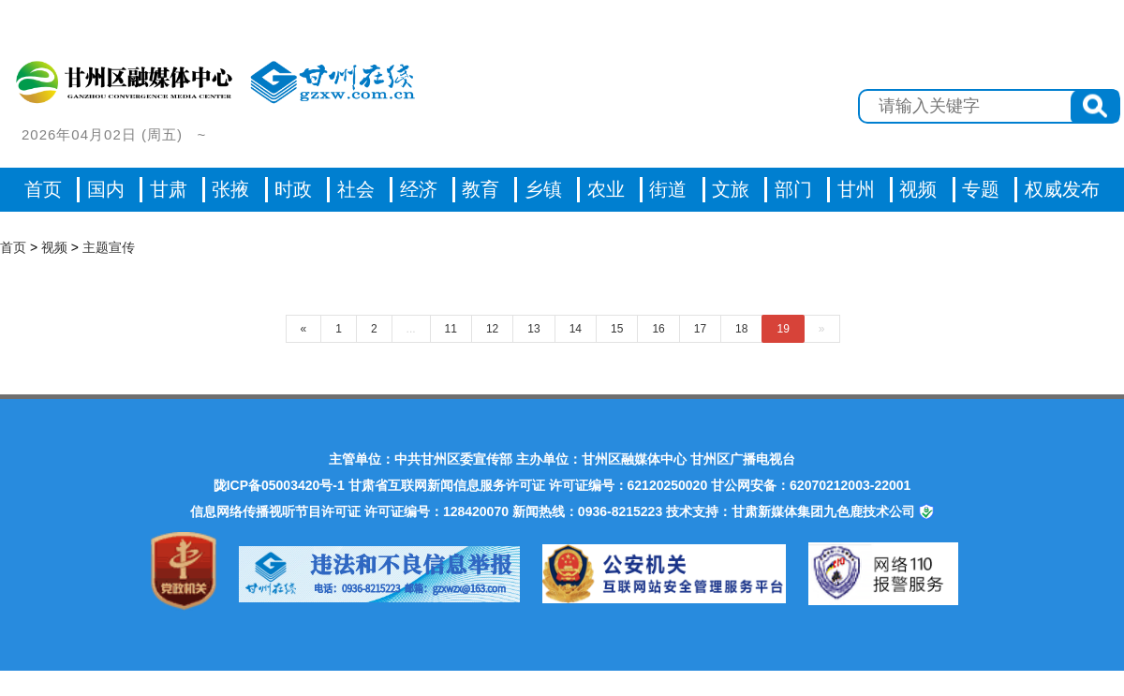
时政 (293, 189)
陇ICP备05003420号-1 (279, 485)
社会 (356, 189)
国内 (106, 189)
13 (533, 328)
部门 (793, 189)
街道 (668, 189)
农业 (606, 189)
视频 (54, 247)
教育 (480, 189)
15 (617, 328)
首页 (43, 189)
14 (575, 328)
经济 (418, 189)
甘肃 (168, 189)
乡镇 (543, 189)
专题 (980, 189)
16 (658, 328)
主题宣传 (108, 247)
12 (492, 328)
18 (741, 328)
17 (700, 328)
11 (451, 328)
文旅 (730, 189)
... (411, 328)
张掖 (230, 189)
